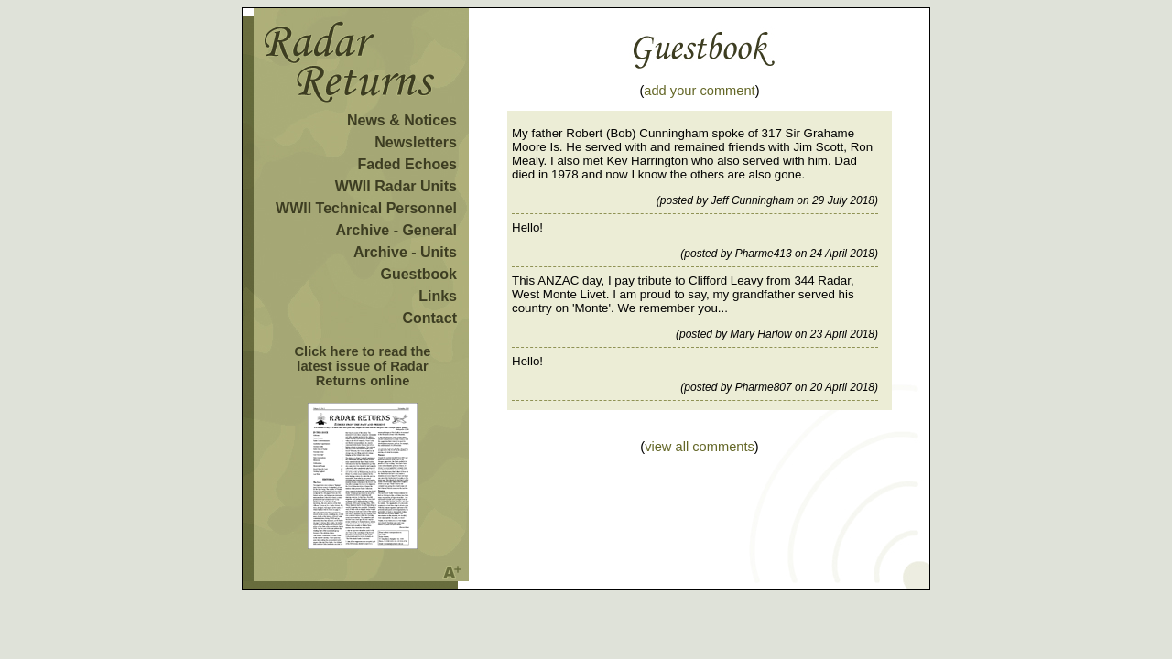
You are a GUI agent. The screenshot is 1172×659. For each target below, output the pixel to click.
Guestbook (418, 274)
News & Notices (402, 120)
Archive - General (397, 230)
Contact (429, 318)
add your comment (699, 90)
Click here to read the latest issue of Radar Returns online (362, 366)
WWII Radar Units (396, 186)
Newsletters (415, 142)
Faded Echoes (407, 164)
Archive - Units (405, 252)
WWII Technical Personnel (366, 208)
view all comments (699, 446)
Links (437, 296)
